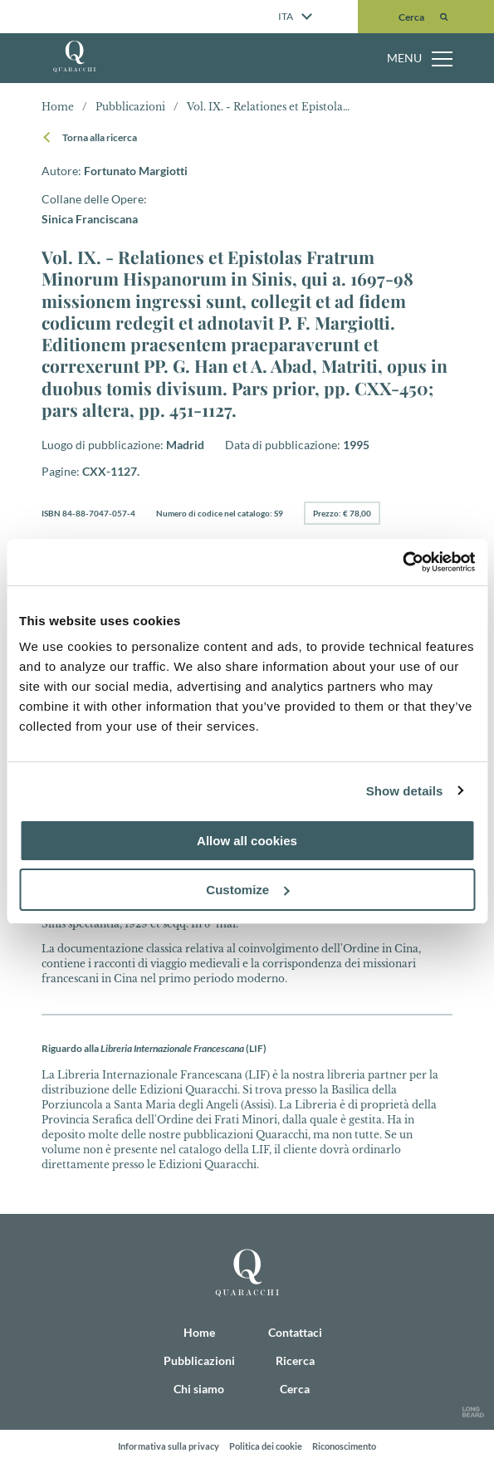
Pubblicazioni (199, 1360)
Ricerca (295, 1360)
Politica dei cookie (265, 1446)
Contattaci (295, 1332)
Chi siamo (199, 1389)
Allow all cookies (247, 841)
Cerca (295, 1389)
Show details (404, 791)
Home (58, 106)
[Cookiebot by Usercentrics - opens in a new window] (402, 562)
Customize (247, 890)
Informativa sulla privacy (168, 1446)
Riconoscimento (344, 1446)
